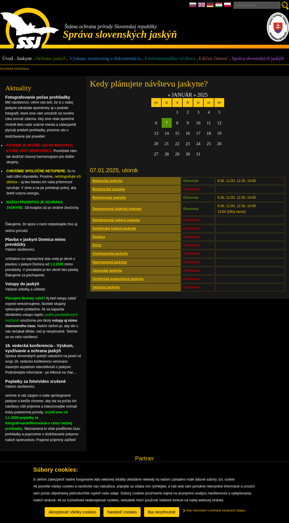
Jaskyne (24, 58)
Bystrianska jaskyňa (109, 198)
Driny (96, 245)
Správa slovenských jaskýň (258, 58)
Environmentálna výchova (170, 58)
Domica (98, 237)
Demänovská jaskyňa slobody (117, 209)
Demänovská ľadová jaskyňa (116, 220)
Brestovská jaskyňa (108, 189)
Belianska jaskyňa (107, 181)
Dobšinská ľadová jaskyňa (114, 228)
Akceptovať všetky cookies (72, 512)
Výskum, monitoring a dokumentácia (105, 58)
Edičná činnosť (213, 58)
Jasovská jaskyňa (107, 271)
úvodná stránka (14, 68)
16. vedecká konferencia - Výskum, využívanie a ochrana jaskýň (39, 348)
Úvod (7, 58)
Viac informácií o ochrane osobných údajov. (214, 510)
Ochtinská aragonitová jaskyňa (117, 279)
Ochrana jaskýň (51, 58)
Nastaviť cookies (122, 512)
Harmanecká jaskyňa (109, 262)
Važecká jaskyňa (106, 287)
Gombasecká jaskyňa (110, 254)
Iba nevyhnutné (161, 512)
